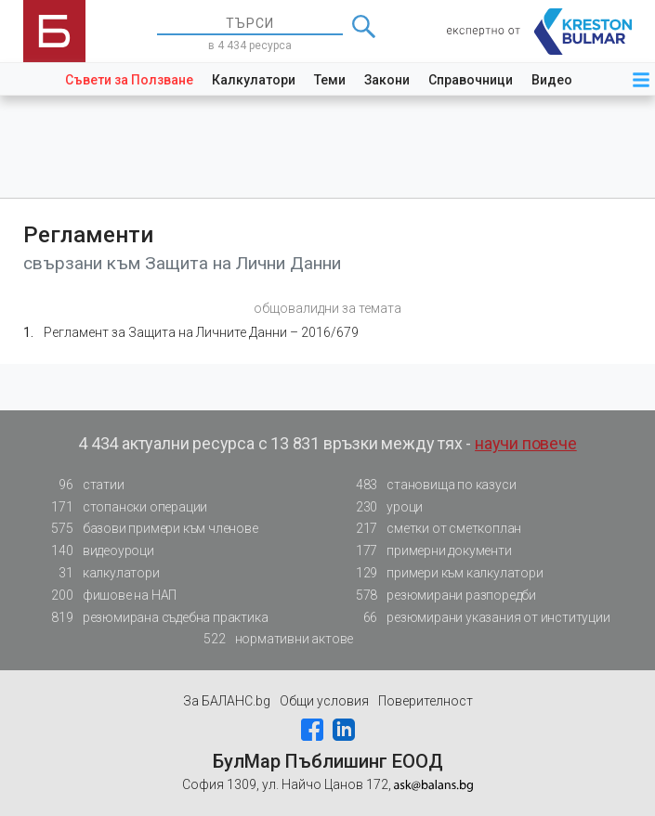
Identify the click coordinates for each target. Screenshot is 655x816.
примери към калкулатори (444, 573)
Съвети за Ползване (129, 79)
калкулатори (100, 573)
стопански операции (124, 507)
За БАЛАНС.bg (226, 700)
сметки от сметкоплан (433, 529)
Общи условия (324, 700)
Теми (330, 79)
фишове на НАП (109, 595)
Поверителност (425, 700)
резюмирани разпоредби (440, 595)
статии (82, 485)
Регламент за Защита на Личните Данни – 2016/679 (201, 332)
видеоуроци (97, 551)
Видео (551, 79)
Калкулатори (253, 79)
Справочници (470, 79)
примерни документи (428, 551)
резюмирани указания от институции (477, 618)
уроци (384, 507)
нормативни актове (273, 639)
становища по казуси (430, 485)
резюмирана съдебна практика (155, 618)
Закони (387, 79)
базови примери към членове (149, 529)
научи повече (526, 443)
